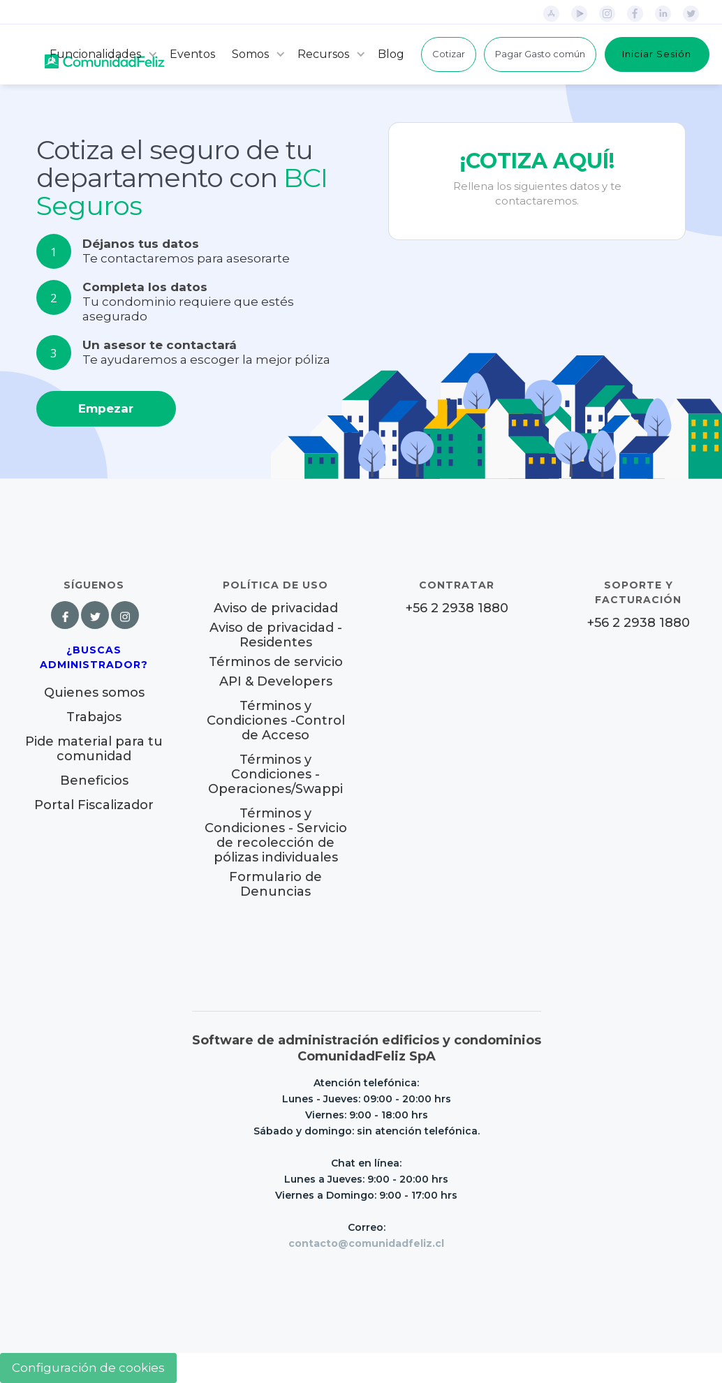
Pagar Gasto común (540, 53)
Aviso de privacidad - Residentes (275, 635)
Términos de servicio (276, 662)
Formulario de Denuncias (275, 884)
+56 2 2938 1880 (457, 608)
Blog (391, 54)
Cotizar (448, 53)
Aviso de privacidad (276, 608)
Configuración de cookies (88, 1368)
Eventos (192, 54)
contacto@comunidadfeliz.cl (366, 1243)
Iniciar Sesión (656, 53)
